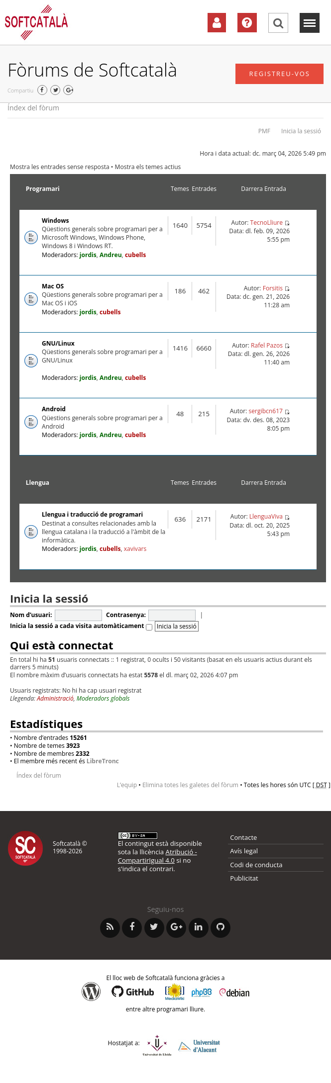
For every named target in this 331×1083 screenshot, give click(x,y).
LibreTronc (103, 761)
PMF (264, 131)
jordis (88, 255)
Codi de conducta (256, 864)
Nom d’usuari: (31, 615)
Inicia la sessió (301, 131)
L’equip (127, 785)
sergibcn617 (266, 411)
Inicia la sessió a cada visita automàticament (81, 626)
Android (54, 409)
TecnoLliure (266, 222)
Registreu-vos (279, 73)
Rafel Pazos (267, 345)
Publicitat (244, 878)
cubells (135, 255)
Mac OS (53, 286)
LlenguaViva (266, 516)
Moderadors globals (103, 698)
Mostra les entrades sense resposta (60, 167)
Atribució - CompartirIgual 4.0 (157, 856)
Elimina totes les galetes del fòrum (190, 785)
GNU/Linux (58, 343)
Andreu (111, 255)
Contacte (243, 837)
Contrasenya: (126, 615)
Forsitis (273, 288)
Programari (43, 188)
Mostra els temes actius (148, 167)
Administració (55, 698)
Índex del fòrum (33, 107)
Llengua (37, 482)
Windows (55, 220)
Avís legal (244, 850)
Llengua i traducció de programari (92, 514)
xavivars (135, 548)
